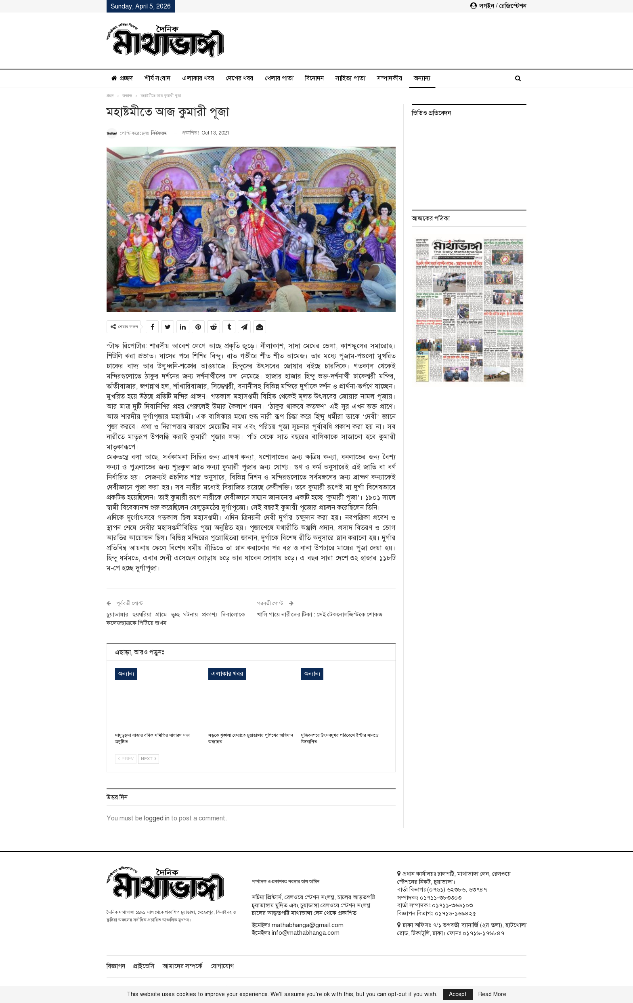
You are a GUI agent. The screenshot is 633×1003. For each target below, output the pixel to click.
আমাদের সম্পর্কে (182, 966)
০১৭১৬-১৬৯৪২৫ (455, 913)
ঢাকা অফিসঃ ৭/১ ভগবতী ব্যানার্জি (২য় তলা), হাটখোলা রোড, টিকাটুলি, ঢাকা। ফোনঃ (461, 929)
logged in (157, 818)
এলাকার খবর (198, 78)
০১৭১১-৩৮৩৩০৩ (440, 897)
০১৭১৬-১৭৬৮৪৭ (483, 933)
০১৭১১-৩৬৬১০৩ (452, 905)
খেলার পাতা (279, 78)
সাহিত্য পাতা (350, 78)
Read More (492, 994)
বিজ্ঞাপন (116, 966)
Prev (126, 758)
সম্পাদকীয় (389, 78)
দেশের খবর (239, 78)
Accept (458, 994)
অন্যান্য (422, 78)
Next (148, 758)
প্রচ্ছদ (122, 78)
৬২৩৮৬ (456, 889)
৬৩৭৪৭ (478, 889)
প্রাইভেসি (144, 966)
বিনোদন (314, 78)
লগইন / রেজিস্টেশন (498, 6)
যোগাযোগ (222, 966)
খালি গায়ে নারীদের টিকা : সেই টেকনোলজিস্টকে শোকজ (320, 614)
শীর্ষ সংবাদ (157, 78)
